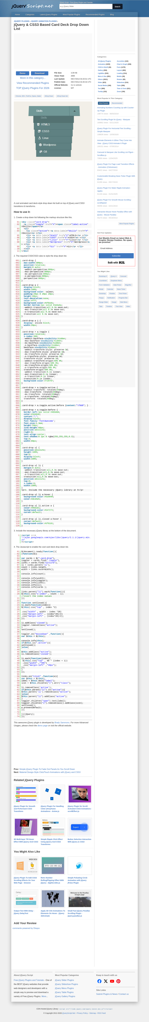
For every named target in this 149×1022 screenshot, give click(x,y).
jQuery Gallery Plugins (65, 996)
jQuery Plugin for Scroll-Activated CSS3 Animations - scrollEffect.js (80, 808)
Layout (119, 70)
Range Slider (103, 302)
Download (39, 73)
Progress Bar (123, 298)
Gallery (100, 70)
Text (99, 88)
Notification (111, 298)
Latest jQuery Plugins (48, 15)
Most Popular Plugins (71, 15)
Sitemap (92, 1013)
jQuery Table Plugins (64, 992)
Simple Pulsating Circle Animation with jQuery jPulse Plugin (77, 880)
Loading (120, 73)
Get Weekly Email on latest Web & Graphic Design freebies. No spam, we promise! (115, 240)
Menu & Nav (102, 76)
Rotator (119, 79)
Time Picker (123, 293)
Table (119, 85)
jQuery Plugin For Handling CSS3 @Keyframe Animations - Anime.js (52, 808)
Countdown (103, 281)
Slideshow (120, 82)
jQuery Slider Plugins (64, 980)
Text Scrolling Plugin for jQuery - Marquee (113, 120)
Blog (112, 15)
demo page (43, 726)
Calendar (110, 289)
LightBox (101, 73)
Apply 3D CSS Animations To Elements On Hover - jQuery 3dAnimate (53, 913)
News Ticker (121, 289)
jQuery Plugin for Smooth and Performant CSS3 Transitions (24, 808)
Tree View (119, 306)
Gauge (114, 302)
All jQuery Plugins (104, 61)
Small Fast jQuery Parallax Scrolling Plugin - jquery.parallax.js (79, 913)
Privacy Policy (82, 1013)
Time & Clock (121, 88)
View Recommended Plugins (33, 83)
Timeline (109, 306)
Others (100, 79)
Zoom (119, 91)
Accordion (120, 61)
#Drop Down (49, 96)
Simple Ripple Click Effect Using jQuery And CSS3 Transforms (52, 841)
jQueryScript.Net (68, 1013)
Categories (30, 15)
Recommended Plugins (95, 15)
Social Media (102, 85)
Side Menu (123, 302)
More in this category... (33, 77)
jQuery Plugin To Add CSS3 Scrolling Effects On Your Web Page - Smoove (25, 880)
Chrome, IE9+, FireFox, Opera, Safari (28, 96)
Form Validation (104, 285)
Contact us (124, 994)
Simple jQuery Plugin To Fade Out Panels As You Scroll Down (47, 769)
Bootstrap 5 (103, 276)
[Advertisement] (53, 51)
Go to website (76, 85)
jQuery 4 (113, 276)
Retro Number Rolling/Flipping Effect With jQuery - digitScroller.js (52, 880)
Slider (100, 82)
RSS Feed (101, 1013)
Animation (101, 64)
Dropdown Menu (116, 281)
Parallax (112, 293)
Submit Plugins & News (106, 994)
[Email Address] (116, 248)
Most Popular (103, 103)
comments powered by (26, 928)
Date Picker (117, 285)
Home (17, 15)
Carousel (123, 276)
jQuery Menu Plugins (64, 988)
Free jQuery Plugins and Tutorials (33, 5)
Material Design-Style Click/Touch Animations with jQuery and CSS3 (49, 772)
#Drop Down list (62, 96)
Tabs (100, 306)
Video (128, 306)
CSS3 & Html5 (103, 67)
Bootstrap (102, 293)
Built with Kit (116, 262)
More (44, 996)
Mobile (119, 76)
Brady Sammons (62, 722)
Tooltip (100, 91)
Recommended (117, 103)
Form (119, 67)
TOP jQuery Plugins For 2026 (32, 88)
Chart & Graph (122, 64)
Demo (22, 73)
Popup (101, 298)
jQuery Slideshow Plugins (66, 984)
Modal (101, 289)
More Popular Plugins (126, 224)
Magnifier (128, 285)
